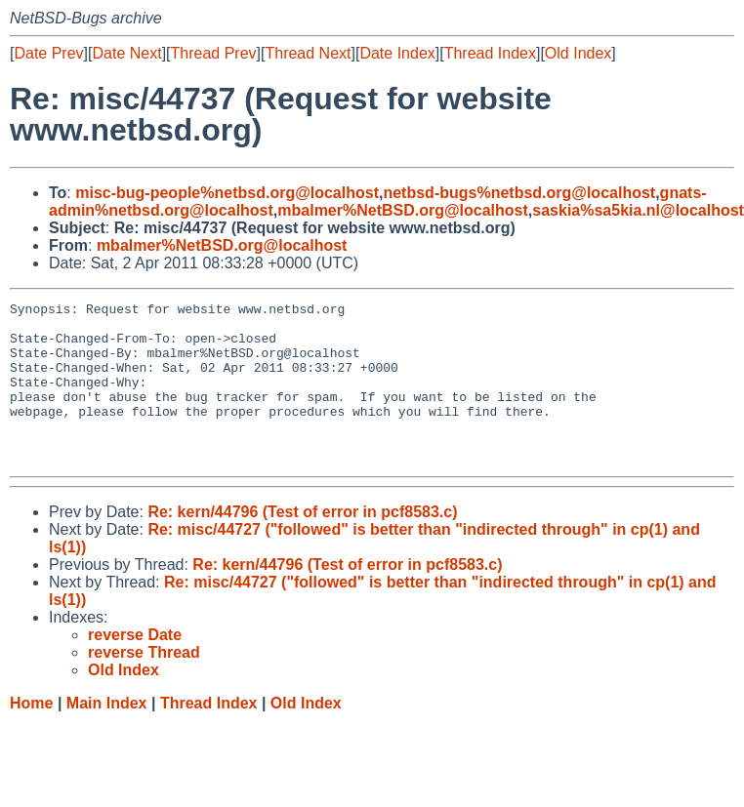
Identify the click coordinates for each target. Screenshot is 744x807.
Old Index (578, 53)
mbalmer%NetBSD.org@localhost (402, 210)
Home (31, 735)
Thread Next (308, 53)
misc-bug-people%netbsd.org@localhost (227, 192)
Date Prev (48, 53)
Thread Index (490, 53)
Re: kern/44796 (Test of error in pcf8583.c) (302, 544)
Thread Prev (214, 53)
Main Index (106, 735)
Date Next (126, 53)
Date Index (396, 53)
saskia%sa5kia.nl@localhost (638, 210)
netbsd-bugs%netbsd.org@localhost (519, 192)
